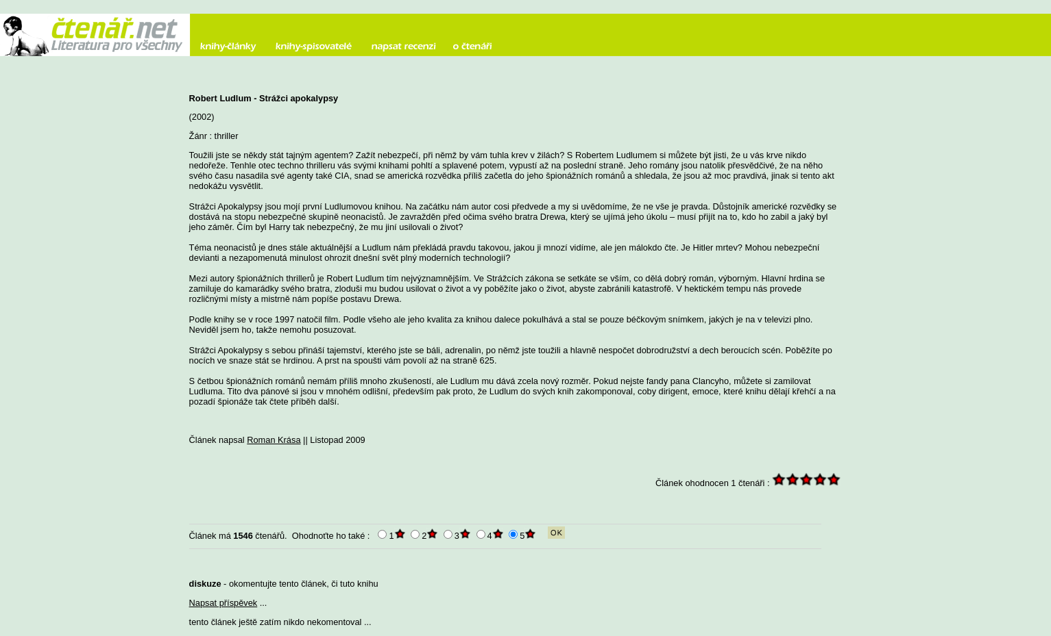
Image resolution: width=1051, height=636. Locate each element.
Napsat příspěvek (223, 603)
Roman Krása (273, 440)
